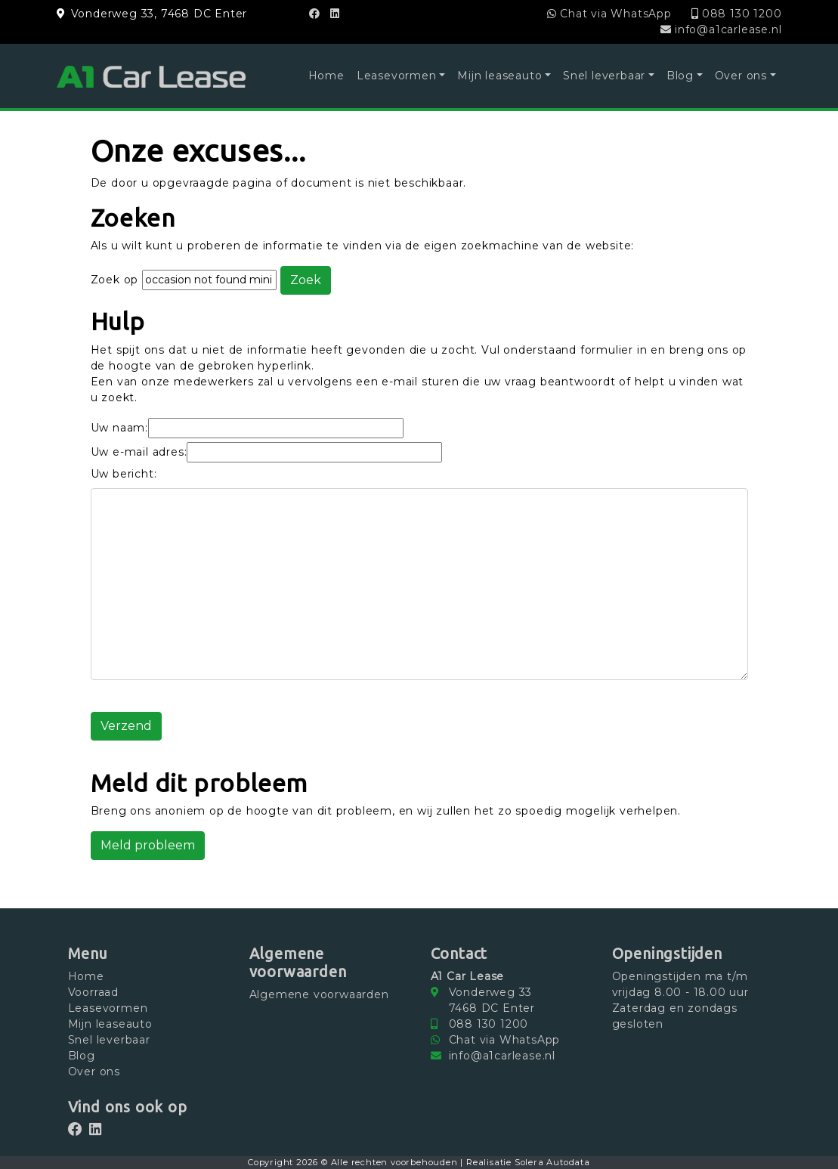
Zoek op (116, 279)
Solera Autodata (552, 1162)
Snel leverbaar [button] (604, 75)
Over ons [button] (741, 75)
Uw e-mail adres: (139, 452)
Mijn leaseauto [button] (499, 75)
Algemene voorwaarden (319, 994)
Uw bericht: (124, 474)
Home (326, 75)
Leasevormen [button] (397, 75)
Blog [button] (680, 75)
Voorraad (93, 992)
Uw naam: (119, 428)
